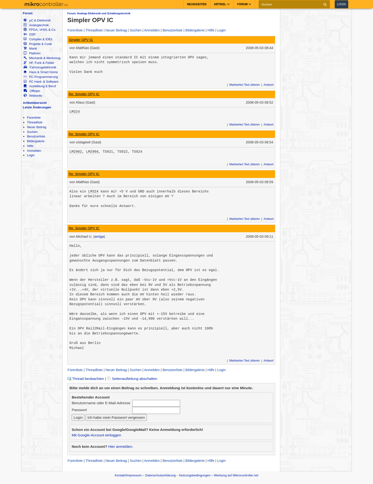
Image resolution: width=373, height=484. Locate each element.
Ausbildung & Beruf (40, 86)
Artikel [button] (222, 4)
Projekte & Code (38, 44)
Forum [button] (244, 4)
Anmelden (34, 150)
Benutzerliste (36, 136)
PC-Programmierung (41, 77)
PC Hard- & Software (41, 81)
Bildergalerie (35, 141)
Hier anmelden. (120, 446)
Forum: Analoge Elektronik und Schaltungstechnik (98, 13)
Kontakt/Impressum (128, 475)
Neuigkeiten (196, 4)
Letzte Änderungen (37, 107)
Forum (28, 13)
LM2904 (92, 151)
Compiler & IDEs (38, 39)
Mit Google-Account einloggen (96, 435)
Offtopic (32, 91)
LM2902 (75, 151)
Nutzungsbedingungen (195, 475)
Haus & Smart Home (41, 72)
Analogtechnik (36, 25)
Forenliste (34, 117)
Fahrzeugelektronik (40, 67)
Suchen (32, 132)
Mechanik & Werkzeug (42, 58)
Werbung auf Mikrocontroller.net (236, 475)
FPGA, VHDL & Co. (40, 29)
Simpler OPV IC (81, 40)
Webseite (33, 95)
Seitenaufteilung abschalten (132, 379)
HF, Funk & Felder (39, 63)
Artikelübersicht (35, 103)
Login (341, 4)
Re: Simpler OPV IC (84, 94)
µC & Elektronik (37, 20)
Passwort (79, 410)
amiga (99, 236)
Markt (30, 48)
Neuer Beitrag (36, 127)
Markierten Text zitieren (244, 84)
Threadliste (34, 122)
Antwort (269, 84)
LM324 (74, 111)
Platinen (32, 53)
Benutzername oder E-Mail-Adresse (101, 403)
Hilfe (30, 146)
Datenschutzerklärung (160, 475)
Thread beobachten (85, 379)
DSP (29, 34)
